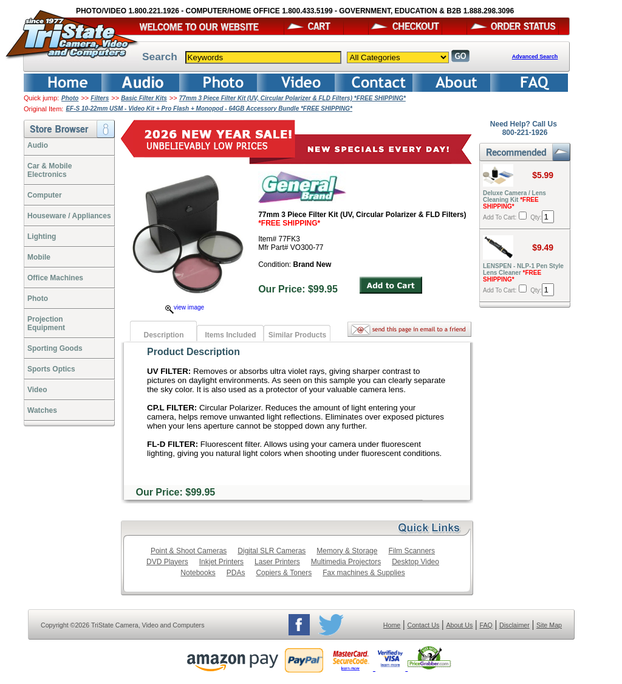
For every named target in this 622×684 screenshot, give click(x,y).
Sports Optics (51, 369)
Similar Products (297, 335)
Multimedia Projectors (346, 562)
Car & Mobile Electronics (49, 170)
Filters (100, 98)
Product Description (193, 352)
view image (184, 307)
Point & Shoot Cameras (189, 551)
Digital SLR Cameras (272, 551)
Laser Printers (277, 562)
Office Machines (55, 278)
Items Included (230, 335)
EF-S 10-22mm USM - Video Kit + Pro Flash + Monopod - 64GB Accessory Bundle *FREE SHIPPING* (209, 108)
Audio (37, 145)
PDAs (236, 572)
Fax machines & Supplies (364, 572)
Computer (44, 195)
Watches (42, 410)
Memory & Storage (346, 551)
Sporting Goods (55, 348)
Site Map (549, 625)
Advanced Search (535, 57)
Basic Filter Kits (144, 98)
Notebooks (197, 572)
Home (391, 625)
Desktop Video (415, 562)
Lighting (41, 236)
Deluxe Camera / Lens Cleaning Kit (514, 200)
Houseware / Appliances (69, 216)
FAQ (485, 625)
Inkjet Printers (221, 562)
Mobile (38, 257)
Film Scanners (411, 551)
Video (37, 389)
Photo (69, 98)
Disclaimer (514, 625)
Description (163, 335)
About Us (459, 625)
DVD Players (167, 562)
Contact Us (424, 625)
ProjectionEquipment (46, 323)
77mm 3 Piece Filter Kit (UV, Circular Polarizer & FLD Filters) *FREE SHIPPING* (292, 98)
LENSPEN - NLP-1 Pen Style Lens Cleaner (523, 273)
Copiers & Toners (284, 572)
